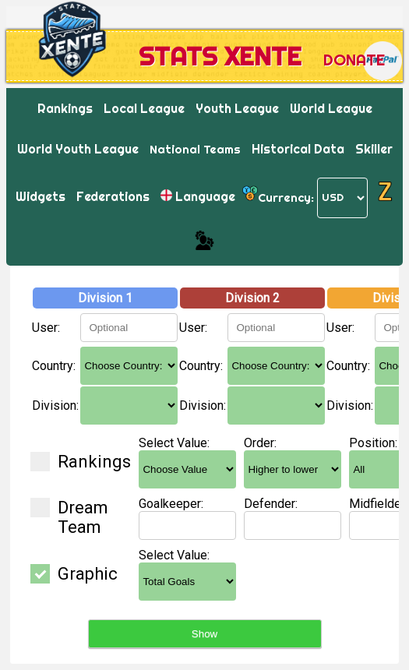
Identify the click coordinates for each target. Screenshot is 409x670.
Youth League (237, 108)
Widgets (40, 196)
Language (197, 196)
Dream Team (69, 517)
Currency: (286, 196)
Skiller (374, 149)
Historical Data (298, 149)
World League (331, 108)
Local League (144, 108)
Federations (113, 196)
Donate (354, 59)
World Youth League (78, 149)
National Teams (195, 149)
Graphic (74, 574)
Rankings (65, 108)
